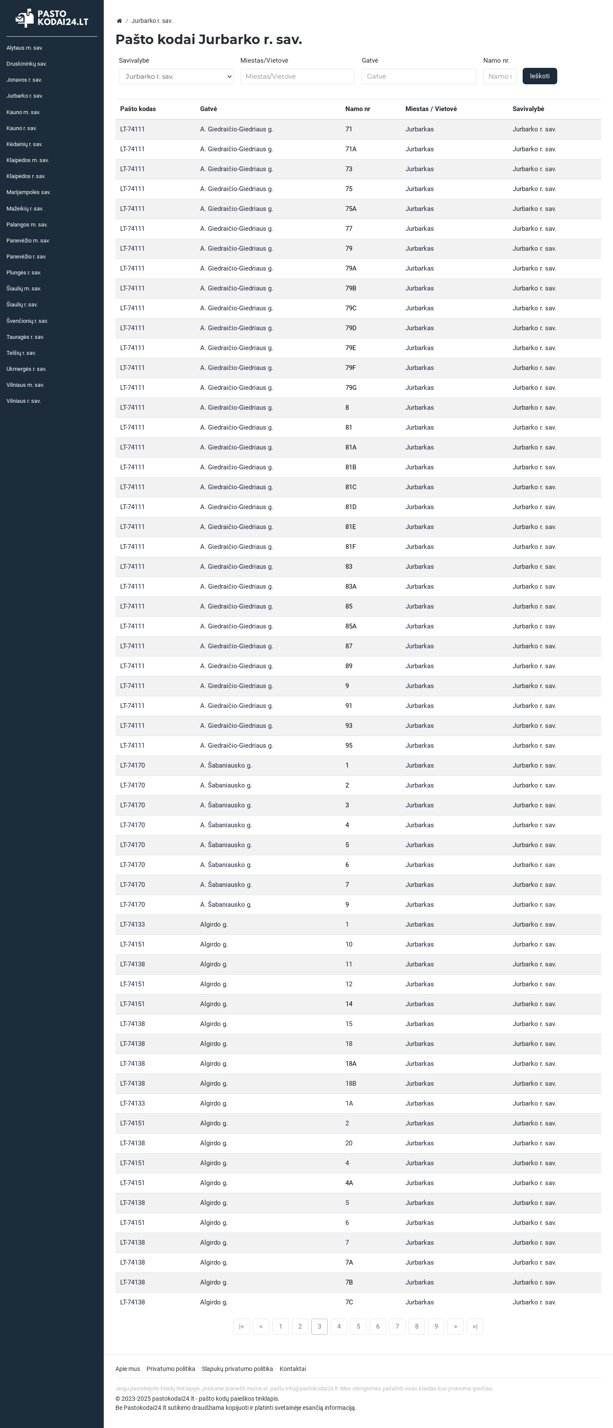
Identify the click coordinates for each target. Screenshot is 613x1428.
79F (350, 368)
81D (351, 507)
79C (351, 308)
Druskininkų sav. (26, 64)
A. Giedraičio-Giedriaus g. (236, 129)
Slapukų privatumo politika (237, 1368)
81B (350, 467)
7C (349, 1302)
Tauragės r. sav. (25, 337)
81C (351, 487)
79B (350, 288)
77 (348, 229)
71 (348, 129)
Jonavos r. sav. (24, 79)
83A (351, 586)
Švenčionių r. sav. (27, 321)
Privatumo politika (171, 1368)
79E (350, 348)
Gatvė (370, 60)
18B (350, 1083)
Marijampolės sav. (28, 192)
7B (349, 1282)
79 (348, 248)
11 (348, 964)
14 (348, 1004)
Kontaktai (293, 1368)
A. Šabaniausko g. (226, 765)
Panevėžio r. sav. (26, 256)
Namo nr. (496, 60)
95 (348, 745)
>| (475, 1326)
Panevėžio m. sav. (28, 240)
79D (351, 328)
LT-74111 (132, 129)
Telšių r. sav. (21, 353)
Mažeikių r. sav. (24, 208)
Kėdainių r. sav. (24, 144)
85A (351, 626)
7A (349, 1262)
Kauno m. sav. (23, 112)
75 (348, 189)
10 (348, 944)
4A (349, 1183)
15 (348, 1024)
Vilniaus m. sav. (25, 385)
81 (348, 427)
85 (348, 606)
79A (351, 268)
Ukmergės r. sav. (26, 369)
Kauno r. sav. (21, 128)
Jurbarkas (419, 129)
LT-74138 (132, 964)
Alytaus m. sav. (24, 48)
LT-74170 (132, 765)
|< (241, 1326)
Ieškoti (540, 76)
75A (351, 209)
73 (348, 169)
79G (351, 388)
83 (348, 567)
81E (350, 527)
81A (351, 447)
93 (348, 726)
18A (351, 1064)
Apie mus (127, 1368)
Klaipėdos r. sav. (25, 176)
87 (348, 646)
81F (350, 547)
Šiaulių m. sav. (23, 288)
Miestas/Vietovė (264, 60)
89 (348, 666)
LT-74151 (132, 944)
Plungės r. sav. (23, 272)
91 (348, 706)
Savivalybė (134, 60)
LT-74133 (132, 924)
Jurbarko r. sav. (24, 95)
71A (351, 149)
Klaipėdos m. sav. (27, 160)
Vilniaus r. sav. (23, 401)
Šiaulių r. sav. (22, 304)
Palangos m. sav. (27, 224)
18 (348, 1044)
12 (348, 984)
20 (348, 1143)
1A (349, 1103)
